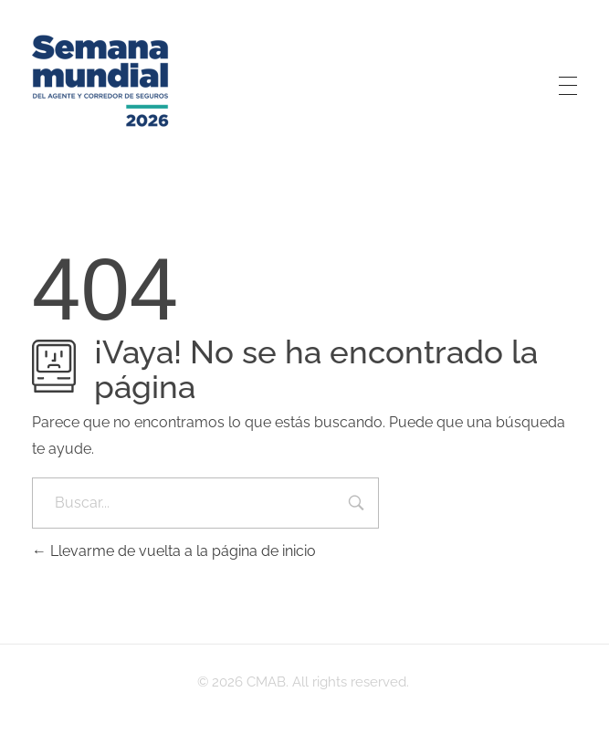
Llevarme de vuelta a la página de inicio (174, 551)
